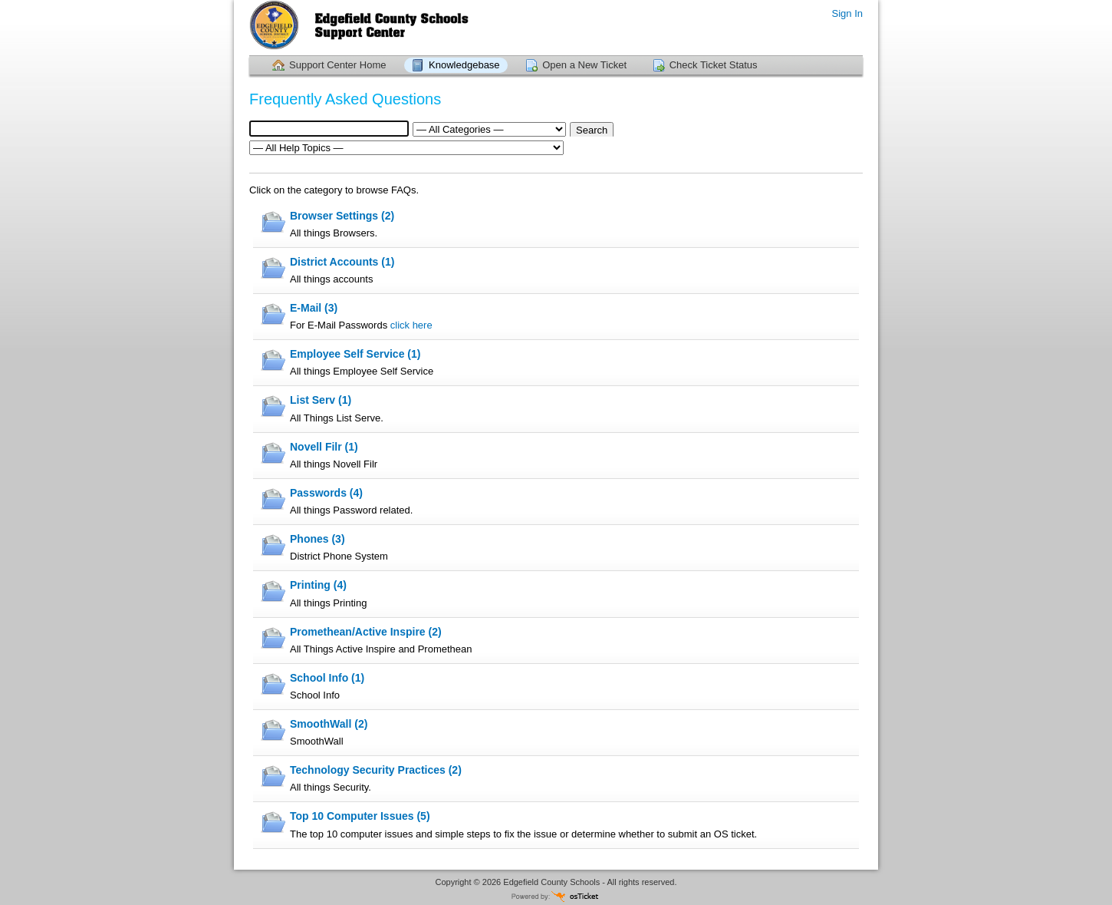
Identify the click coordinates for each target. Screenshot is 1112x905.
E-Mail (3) (313, 308)
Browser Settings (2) (342, 216)
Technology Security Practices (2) (376, 770)
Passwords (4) (326, 493)
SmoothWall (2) (328, 724)
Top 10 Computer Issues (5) (360, 816)
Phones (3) (317, 539)
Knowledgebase (464, 65)
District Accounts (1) (342, 262)
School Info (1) (327, 678)
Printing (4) (318, 585)
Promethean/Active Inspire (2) (366, 632)
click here (411, 325)
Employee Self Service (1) (355, 354)
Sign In (847, 13)
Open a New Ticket (584, 65)
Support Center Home (337, 65)
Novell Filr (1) (324, 447)
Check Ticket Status (714, 65)
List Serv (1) (320, 400)
